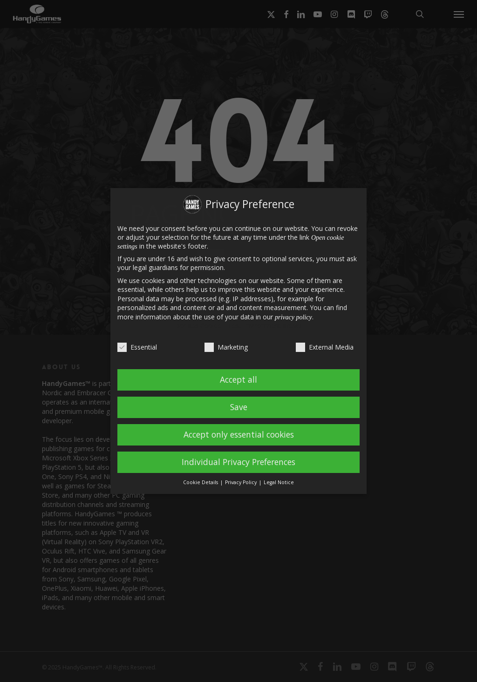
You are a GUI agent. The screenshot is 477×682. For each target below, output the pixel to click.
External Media (325, 347)
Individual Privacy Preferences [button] (238, 461)
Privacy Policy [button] (241, 482)
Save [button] (238, 406)
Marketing (226, 347)
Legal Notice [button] (279, 482)
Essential (137, 347)
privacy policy (293, 317)
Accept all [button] (238, 379)
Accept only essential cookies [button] (239, 434)
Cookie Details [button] (201, 482)
